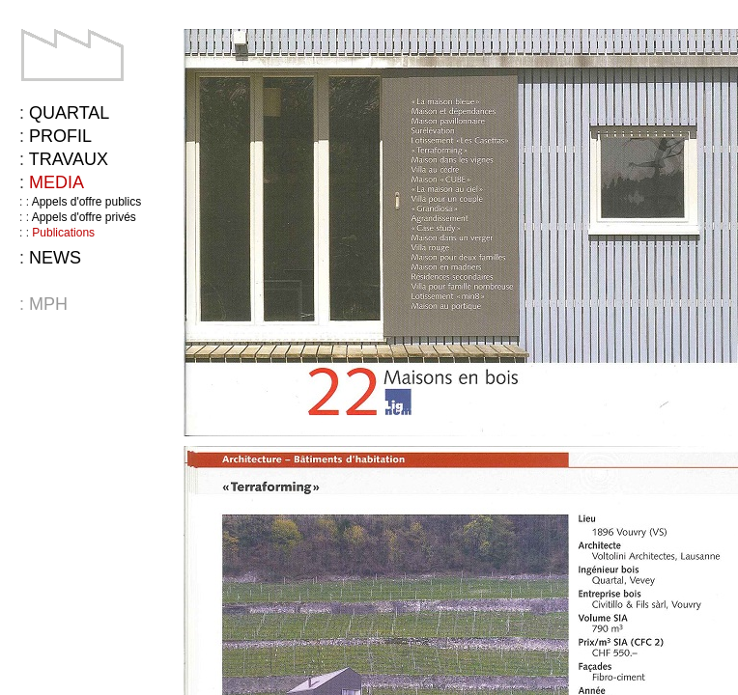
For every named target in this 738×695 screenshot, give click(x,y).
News (55, 257)
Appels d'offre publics (86, 201)
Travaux (68, 159)
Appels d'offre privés (84, 217)
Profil (60, 136)
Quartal (69, 113)
